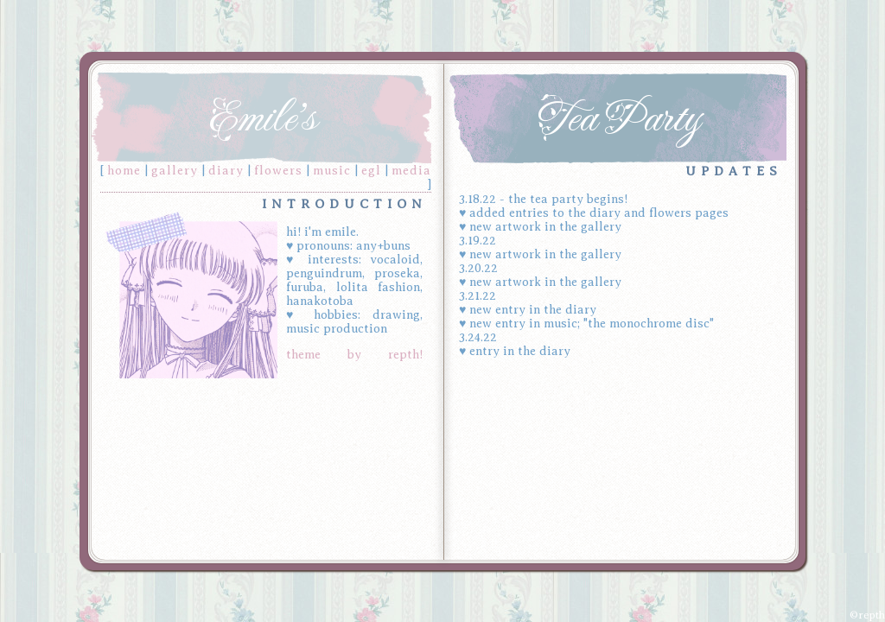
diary (226, 170)
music (332, 170)
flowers (278, 170)
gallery (174, 170)
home (124, 170)
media (411, 170)
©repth (867, 615)
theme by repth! (354, 354)
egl (371, 170)
